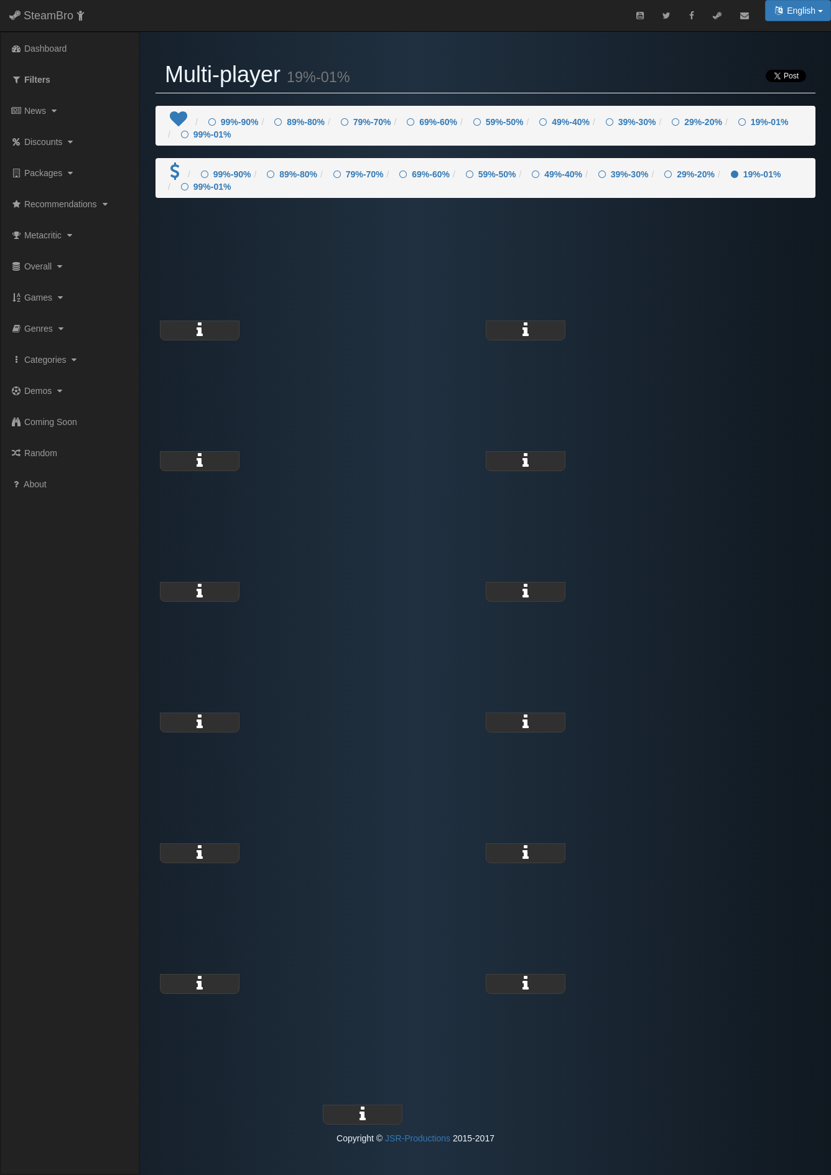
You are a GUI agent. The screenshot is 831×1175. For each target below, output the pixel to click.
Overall (38, 266)
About (29, 484)
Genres (39, 329)
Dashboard (39, 49)
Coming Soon (44, 422)
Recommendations (61, 204)
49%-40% (564, 122)
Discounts (43, 142)
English (798, 11)
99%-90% (233, 122)
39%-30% (631, 122)
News (35, 111)
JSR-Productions (417, 1138)
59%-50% (498, 122)
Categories (45, 360)
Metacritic (43, 235)
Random (34, 453)
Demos (38, 391)
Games (38, 297)
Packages (43, 173)
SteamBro (47, 15)
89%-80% (299, 122)
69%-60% (432, 122)
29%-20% (697, 122)
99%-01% (206, 134)
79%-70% (366, 122)
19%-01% (763, 122)
